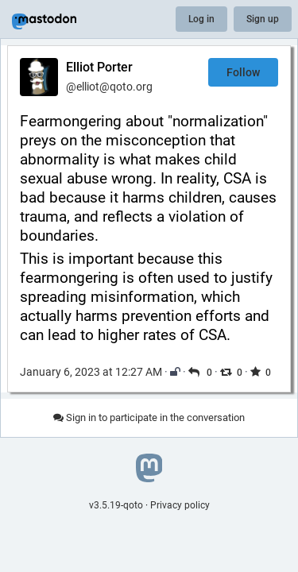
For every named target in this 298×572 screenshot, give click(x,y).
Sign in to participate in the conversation (149, 417)
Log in (201, 19)
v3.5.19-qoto (116, 505)
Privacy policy (180, 505)
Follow (243, 72)
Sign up (262, 19)
